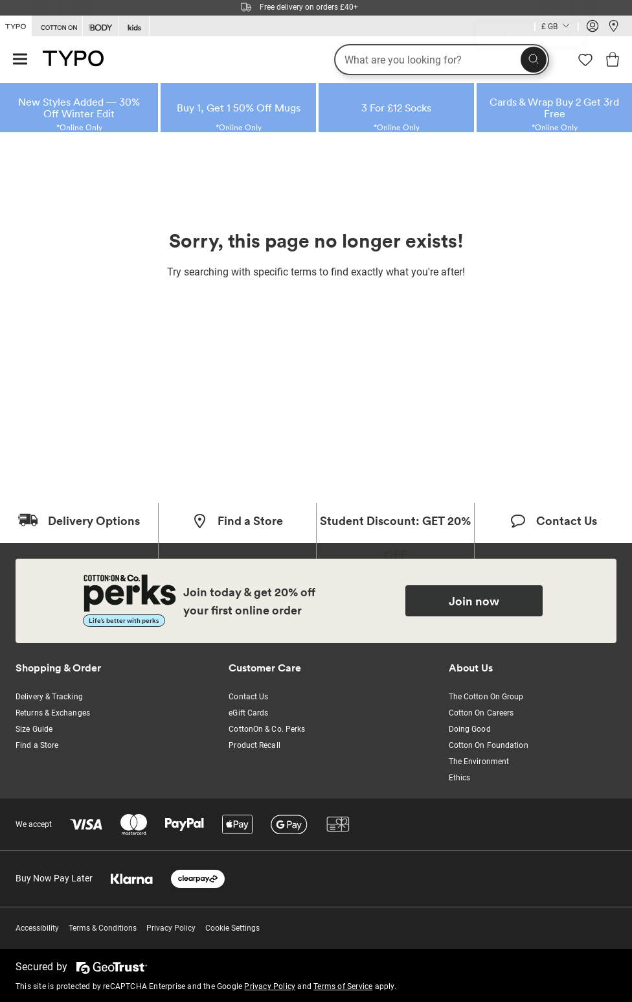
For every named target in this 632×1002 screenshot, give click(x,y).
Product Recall (254, 745)
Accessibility (37, 928)
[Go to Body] (101, 26)
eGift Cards (248, 712)
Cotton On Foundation (488, 745)
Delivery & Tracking (49, 696)
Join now (474, 601)
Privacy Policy (171, 928)
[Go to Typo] (15, 25)
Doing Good (470, 729)
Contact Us (248, 696)
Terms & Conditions (103, 928)
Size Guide (34, 729)
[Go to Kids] (134, 26)
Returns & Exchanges (53, 712)
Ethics (460, 777)
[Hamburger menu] (20, 60)
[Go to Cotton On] (57, 26)
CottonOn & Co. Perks (267, 729)
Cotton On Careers (481, 712)
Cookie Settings (232, 928)
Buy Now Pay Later (54, 878)
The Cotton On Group (486, 696)
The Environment (479, 761)
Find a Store (37, 745)
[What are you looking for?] (441, 59)
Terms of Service (342, 986)
